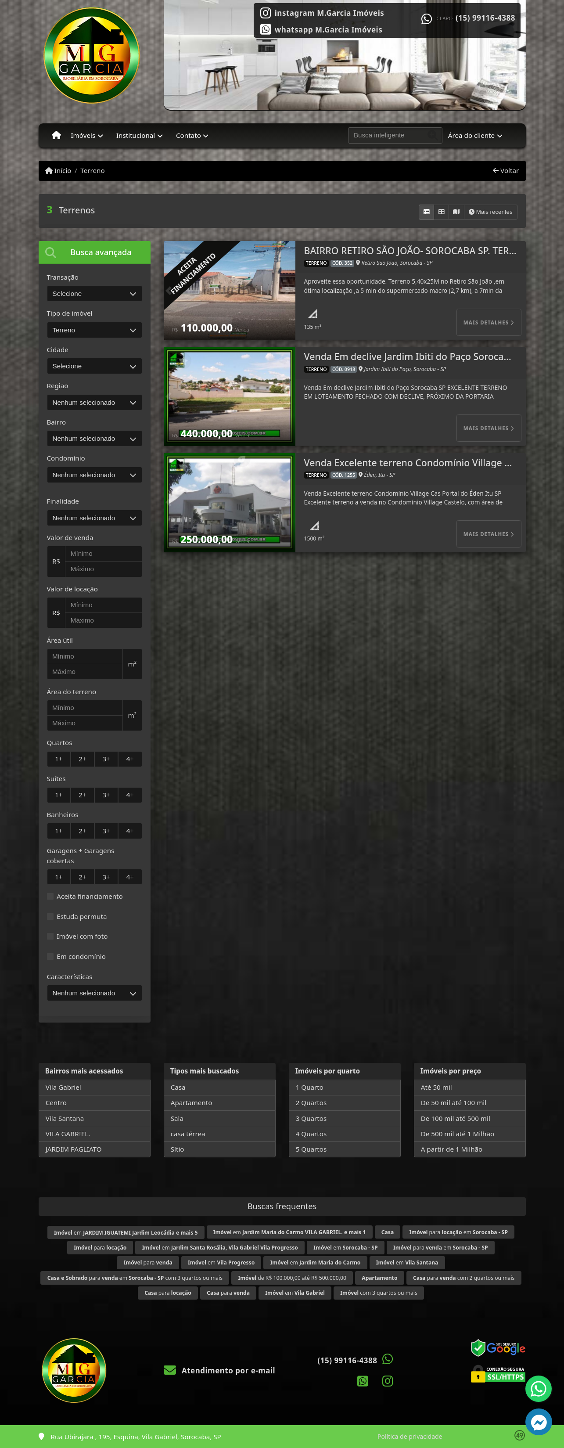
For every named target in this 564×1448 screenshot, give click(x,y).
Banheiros (63, 814)
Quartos (59, 742)
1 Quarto (309, 1087)
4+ (130, 758)
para (100, 1247)
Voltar (506, 170)
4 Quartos (311, 1133)
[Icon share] (322, 12)
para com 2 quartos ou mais (464, 1278)
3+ (106, 758)
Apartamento (191, 1102)
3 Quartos (311, 1118)
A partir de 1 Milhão (452, 1149)
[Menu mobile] (56, 135)
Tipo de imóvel (70, 313)
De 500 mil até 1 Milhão (457, 1133)
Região (57, 385)
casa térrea (188, 1133)
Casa (178, 1087)
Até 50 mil (436, 1087)
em (126, 1232)
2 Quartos (311, 1102)
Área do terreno (72, 691)
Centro (56, 1102)
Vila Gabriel (63, 1087)
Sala (177, 1118)
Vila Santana (65, 1118)
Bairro (56, 422)
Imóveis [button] (83, 135)
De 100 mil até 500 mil (455, 1118)
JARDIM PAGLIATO (74, 1149)
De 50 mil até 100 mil (453, 1102)
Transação (63, 277)
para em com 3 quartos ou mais (135, 1278)
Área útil (60, 640)
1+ (58, 758)
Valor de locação (72, 588)
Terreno (92, 170)
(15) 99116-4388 (485, 18)
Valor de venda (70, 537)
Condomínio (66, 458)
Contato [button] (188, 135)
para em (459, 1232)
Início (58, 170)
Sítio (177, 1149)
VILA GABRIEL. (68, 1133)
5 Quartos (311, 1149)
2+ (82, 758)
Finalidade (63, 501)
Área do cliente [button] (471, 135)
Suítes (56, 778)
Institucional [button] (135, 135)
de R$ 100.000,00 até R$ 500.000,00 (292, 1278)
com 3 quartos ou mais (378, 1293)
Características (70, 976)
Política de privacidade (409, 1436)
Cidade (57, 349)
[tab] (95, 252)
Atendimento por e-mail (220, 1370)
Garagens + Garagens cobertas (81, 855)
